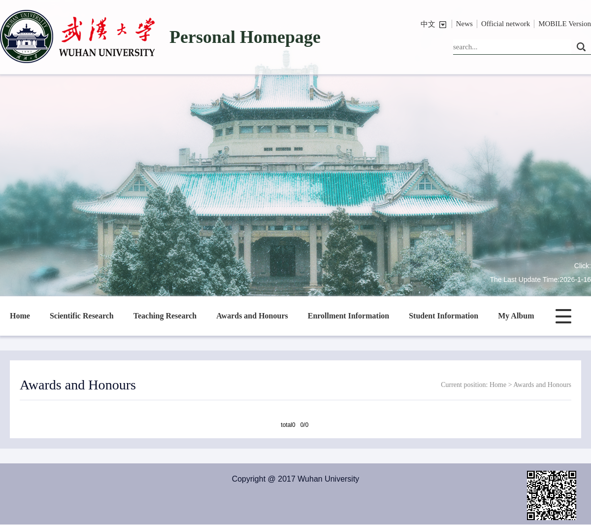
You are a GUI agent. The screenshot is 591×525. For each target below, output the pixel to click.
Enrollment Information (348, 316)
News (464, 24)
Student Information (443, 316)
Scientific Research (82, 316)
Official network (505, 24)
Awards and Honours (252, 316)
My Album (516, 316)
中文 (428, 24)
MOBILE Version (564, 24)
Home (20, 316)
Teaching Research (165, 316)
